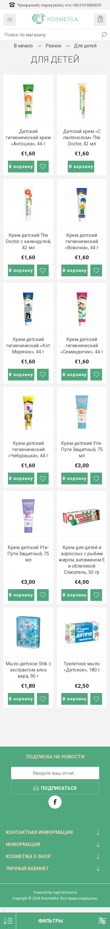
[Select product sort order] (8, 921)
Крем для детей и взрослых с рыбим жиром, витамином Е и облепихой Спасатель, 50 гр (82, 560)
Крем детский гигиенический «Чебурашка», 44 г (28, 449)
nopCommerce (65, 892)
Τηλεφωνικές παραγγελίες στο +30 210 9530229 (55, 5)
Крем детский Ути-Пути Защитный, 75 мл (82, 449)
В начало (23, 46)
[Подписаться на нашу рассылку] (55, 773)
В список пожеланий (43, 166)
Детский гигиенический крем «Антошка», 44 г (28, 138)
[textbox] (49, 35)
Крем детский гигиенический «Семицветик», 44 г (81, 346)
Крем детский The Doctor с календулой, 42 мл (28, 241)
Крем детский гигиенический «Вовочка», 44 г (82, 241)
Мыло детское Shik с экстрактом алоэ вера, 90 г (28, 670)
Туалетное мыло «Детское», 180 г (82, 667)
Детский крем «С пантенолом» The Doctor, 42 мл (82, 138)
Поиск (104, 35)
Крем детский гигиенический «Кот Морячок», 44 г (28, 346)
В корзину (21, 166)
